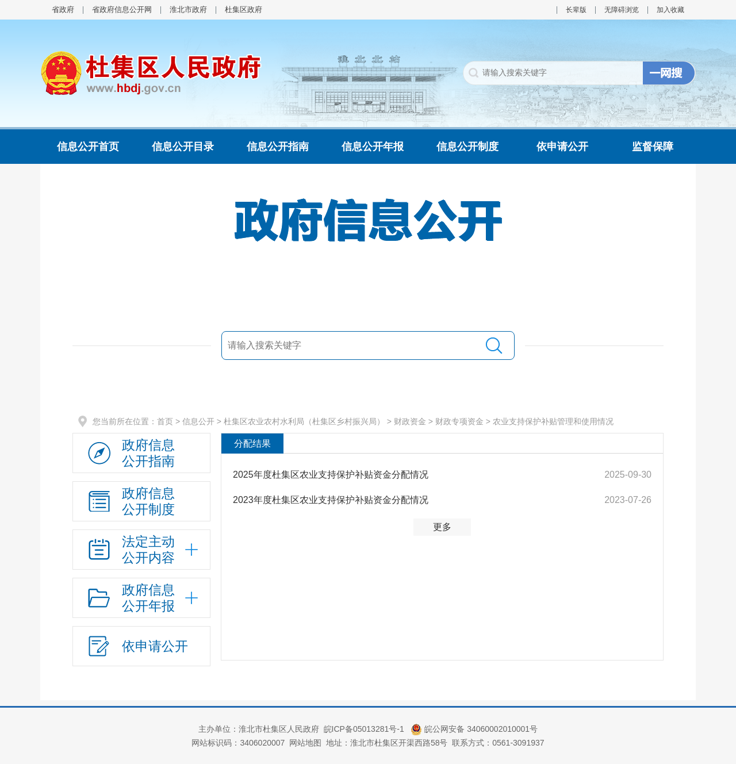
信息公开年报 (373, 146)
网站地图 (305, 742)
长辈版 (576, 10)
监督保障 (652, 146)
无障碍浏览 (621, 10)
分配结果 (252, 443)
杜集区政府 (243, 9)
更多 (442, 527)
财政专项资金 (459, 421)
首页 (165, 421)
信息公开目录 (183, 146)
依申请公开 (562, 146)
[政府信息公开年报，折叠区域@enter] (141, 598)
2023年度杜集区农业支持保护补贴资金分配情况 (330, 500)
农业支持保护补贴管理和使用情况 (553, 421)
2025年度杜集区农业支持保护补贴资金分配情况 (330, 474)
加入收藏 (670, 10)
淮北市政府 (188, 9)
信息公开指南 (278, 146)
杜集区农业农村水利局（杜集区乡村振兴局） (304, 421)
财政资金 (410, 421)
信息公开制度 (467, 146)
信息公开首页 (88, 146)
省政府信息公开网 (122, 9)
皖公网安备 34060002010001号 (474, 729)
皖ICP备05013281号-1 (365, 729)
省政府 (63, 9)
